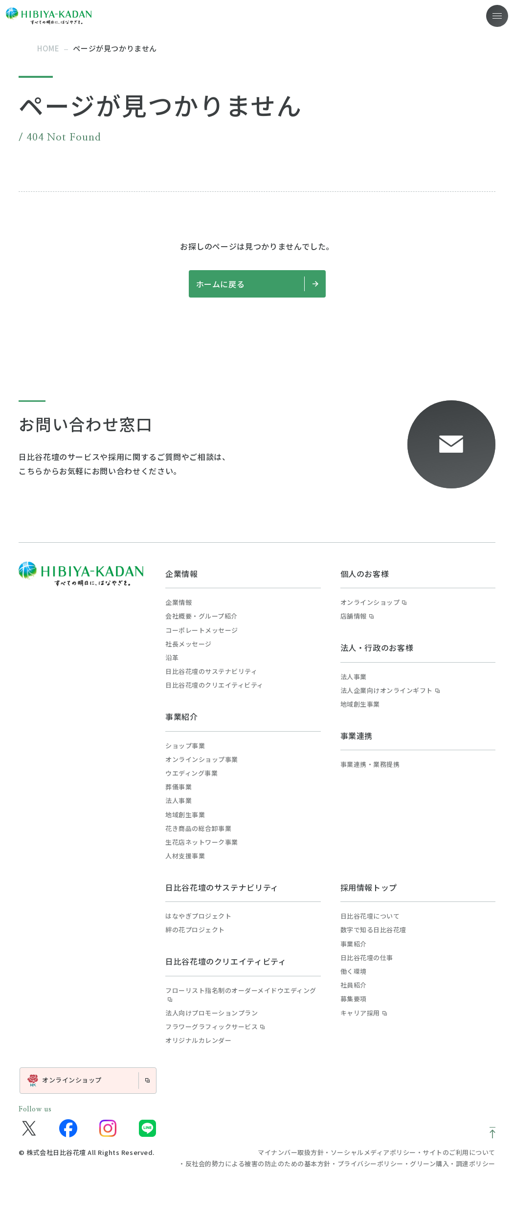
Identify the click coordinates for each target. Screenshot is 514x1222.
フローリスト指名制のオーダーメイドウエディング (240, 995)
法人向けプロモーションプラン (211, 1013)
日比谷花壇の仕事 (366, 957)
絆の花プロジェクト (195, 929)
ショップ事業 (185, 745)
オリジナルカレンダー (198, 1040)
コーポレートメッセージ (201, 630)
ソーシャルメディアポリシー (373, 1152)
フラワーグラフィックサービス (215, 1026)
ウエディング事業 (191, 773)
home (48, 48)
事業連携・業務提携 (370, 764)
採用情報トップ (368, 887)
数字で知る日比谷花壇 (373, 929)
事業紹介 (181, 716)
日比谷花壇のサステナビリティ (211, 671)
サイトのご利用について (459, 1152)
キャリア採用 (363, 1013)
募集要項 (353, 998)
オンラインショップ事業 (201, 759)
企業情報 (181, 573)
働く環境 (353, 971)
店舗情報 (357, 616)
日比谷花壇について (370, 916)
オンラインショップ (373, 602)
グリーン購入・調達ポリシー (452, 1163)
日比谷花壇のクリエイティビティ (214, 685)
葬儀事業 (178, 787)
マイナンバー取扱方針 (291, 1152)
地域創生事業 (185, 814)
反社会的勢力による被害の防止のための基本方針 (258, 1163)
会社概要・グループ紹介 (201, 616)
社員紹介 (353, 985)
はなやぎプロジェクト (198, 916)
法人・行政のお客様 (377, 647)
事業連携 (356, 735)
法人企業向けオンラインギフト (390, 690)
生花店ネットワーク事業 (201, 842)
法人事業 (178, 800)
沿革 (172, 657)
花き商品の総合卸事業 (198, 828)
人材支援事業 (185, 856)
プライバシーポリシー (370, 1163)
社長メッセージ (188, 644)
